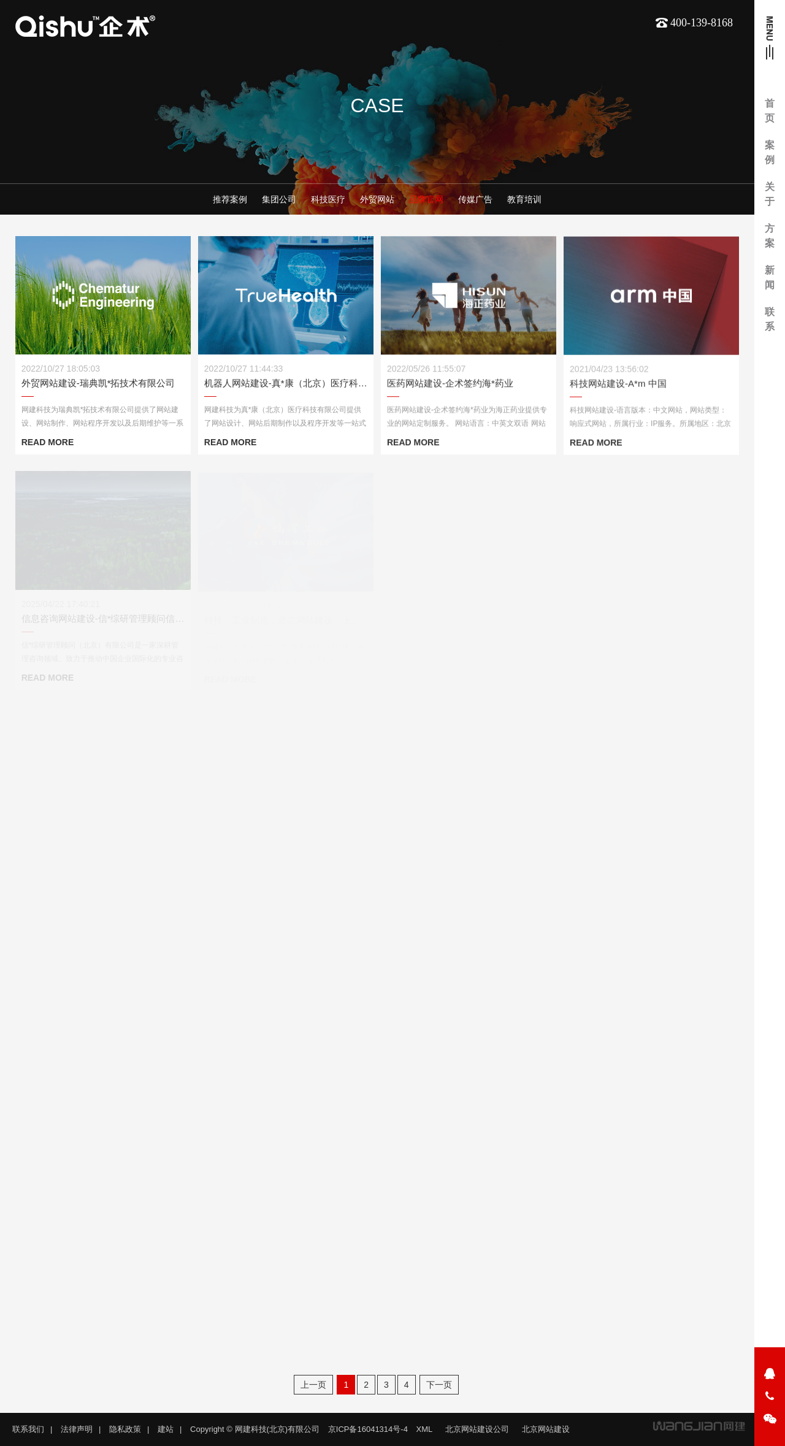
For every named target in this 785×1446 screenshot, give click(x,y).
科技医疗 (328, 200)
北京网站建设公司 (477, 1429)
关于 (770, 194)
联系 (770, 319)
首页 (770, 110)
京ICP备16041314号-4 (368, 1429)
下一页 (439, 1385)
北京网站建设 (546, 1429)
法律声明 (77, 1429)
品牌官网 (426, 200)
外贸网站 (377, 200)
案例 (770, 152)
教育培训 (524, 200)
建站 (166, 1429)
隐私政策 (125, 1429)
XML (424, 1429)
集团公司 (279, 200)
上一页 (313, 1385)
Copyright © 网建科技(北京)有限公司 (255, 1429)
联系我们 (28, 1429)
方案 (770, 235)
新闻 (770, 277)
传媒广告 (475, 200)
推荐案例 (230, 200)
